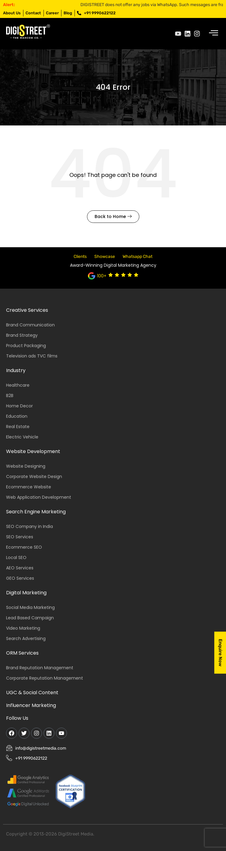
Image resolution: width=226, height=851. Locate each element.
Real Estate (18, 427)
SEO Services (19, 537)
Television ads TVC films (31, 356)
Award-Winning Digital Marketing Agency (113, 265)
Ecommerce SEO (24, 547)
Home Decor (19, 406)
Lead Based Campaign (30, 618)
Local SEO (16, 557)
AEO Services (19, 568)
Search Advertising (26, 638)
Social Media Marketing (30, 607)
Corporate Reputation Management (44, 678)
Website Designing (25, 466)
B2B (9, 395)
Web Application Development (38, 497)
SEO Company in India (29, 526)
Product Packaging (26, 346)
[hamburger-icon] (213, 33)
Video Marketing (23, 628)
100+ (101, 276)
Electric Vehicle (22, 437)
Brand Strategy (22, 335)
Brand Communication (30, 325)
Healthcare (18, 385)
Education (16, 416)
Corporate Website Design (34, 476)
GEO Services (20, 578)
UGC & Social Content (32, 692)
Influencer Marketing (31, 705)
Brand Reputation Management (39, 668)
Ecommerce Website (28, 487)
